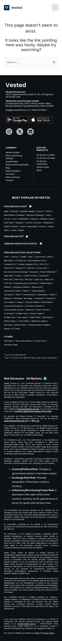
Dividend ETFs (10, 264)
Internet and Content (12, 291)
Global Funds (42, 167)
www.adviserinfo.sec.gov (28, 409)
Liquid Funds (39, 257)
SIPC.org (35, 421)
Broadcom (19, 223)
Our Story (10, 174)
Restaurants (36, 287)
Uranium (14, 257)
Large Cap (38, 279)
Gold (30, 257)
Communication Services (14, 310)
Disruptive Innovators (34, 306)
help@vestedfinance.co (17, 110)
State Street (8, 276)
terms (37, 633)
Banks (18, 295)
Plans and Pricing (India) (17, 164)
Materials (7, 298)
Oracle (22, 226)
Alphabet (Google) (27, 211)
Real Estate (8, 261)
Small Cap (18, 279)
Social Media (47, 302)
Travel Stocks (23, 321)
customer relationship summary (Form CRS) (33, 411)
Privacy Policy (40, 341)
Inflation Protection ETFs (27, 264)
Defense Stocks (10, 321)
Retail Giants (35, 317)
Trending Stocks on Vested (38, 325)
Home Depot (32, 226)
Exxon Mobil (8, 223)
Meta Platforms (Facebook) (14, 215)
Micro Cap (8, 279)
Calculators (8, 341)
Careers (9, 180)
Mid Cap (28, 279)
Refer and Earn (13, 177)
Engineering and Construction (26, 283)
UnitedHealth (23, 219)
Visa (14, 219)
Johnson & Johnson (33, 223)
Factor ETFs (8, 268)
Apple (6, 211)
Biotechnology (45, 283)
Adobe (50, 226)
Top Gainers (9, 295)
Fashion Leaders (36, 313)
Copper (23, 257)
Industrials (39, 298)
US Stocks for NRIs (45, 155)
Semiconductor (29, 295)
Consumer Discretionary (13, 306)
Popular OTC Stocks (12, 329)
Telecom (26, 291)
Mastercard (48, 223)
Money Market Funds (36, 261)
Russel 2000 (42, 268)
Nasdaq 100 (20, 268)
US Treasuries (20, 261)
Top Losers (8, 325)
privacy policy (48, 633)
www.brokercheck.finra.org (15, 421)
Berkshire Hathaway (35, 215)
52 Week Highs (22, 313)
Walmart (34, 219)
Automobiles (42, 295)
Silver (6, 257)
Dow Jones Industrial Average (15, 272)
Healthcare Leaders (38, 321)
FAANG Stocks (20, 325)
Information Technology (23, 298)
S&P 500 (30, 268)
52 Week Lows (9, 317)
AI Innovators (9, 302)
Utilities (52, 295)
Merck (6, 230)
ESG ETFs (44, 264)
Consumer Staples (32, 302)
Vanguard (34, 272)
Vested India (12, 161)
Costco (13, 230)
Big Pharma (47, 317)
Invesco (18, 276)
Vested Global (12, 152)
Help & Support (13, 171)
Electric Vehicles (42, 310)
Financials (50, 298)
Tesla (48, 215)
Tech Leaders (22, 317)
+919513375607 (39, 110)
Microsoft (14, 211)
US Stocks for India (45, 158)
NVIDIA (49, 211)
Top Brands (43, 276)
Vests (39, 170)
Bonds (49, 257)
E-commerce (9, 313)
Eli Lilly (7, 219)
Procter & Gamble (10, 226)
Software (7, 287)
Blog (8, 168)
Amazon (40, 211)
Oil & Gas (8, 283)
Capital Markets (37, 291)
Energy (19, 302)
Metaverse (30, 310)
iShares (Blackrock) (48, 272)
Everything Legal (11, 345)
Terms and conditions (23, 341)
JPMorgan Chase (46, 219)
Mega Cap (49, 279)
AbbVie (21, 230)
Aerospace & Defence (21, 287)
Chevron (42, 226)
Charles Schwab (30, 276)
